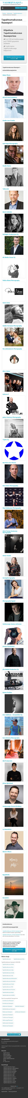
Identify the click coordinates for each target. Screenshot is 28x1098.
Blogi (4, 1060)
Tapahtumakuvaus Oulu (8, 1075)
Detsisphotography (9, 578)
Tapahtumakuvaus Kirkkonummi (10, 978)
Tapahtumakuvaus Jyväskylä (9, 1071)
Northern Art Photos (9, 462)
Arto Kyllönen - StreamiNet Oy (12, 715)
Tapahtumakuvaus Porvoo (9, 1077)
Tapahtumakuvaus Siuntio (8, 972)
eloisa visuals (7, 555)
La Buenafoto (7, 829)
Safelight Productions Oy (11, 234)
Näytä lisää (7, 1061)
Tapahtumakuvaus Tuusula (9, 1081)
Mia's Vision (6, 371)
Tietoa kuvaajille (7, 1057)
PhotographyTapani (9, 601)
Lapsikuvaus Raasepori (8, 1014)
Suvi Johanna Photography (11, 738)
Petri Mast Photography (10, 486)
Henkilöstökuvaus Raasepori (9, 1009)
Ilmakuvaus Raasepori (7, 1011)
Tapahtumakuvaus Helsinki (9, 1069)
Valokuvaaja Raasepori (8, 1020)
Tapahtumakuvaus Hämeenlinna (10, 1068)
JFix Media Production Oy (11, 669)
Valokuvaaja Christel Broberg (12, 806)
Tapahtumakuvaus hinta (19, 959)
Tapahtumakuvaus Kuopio (9, 1072)
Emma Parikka (7, 692)
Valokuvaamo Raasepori (8, 1023)
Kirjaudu (18, 8)
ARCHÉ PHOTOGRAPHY (10, 97)
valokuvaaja (7, 1088)
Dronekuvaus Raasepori (8, 1003)
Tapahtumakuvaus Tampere (9, 1078)
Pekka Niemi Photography (11, 280)
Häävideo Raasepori (19, 1006)
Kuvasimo (6, 898)
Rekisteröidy (23, 8)
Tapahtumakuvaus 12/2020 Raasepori (11, 934)
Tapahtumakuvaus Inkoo (8, 967)
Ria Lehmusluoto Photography (12, 349)
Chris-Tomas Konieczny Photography (10, 531)
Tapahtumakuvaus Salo (8, 975)
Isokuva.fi (6, 394)
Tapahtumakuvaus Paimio (8, 984)
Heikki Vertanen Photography (12, 326)
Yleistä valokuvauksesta (8, 1058)
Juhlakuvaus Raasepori (20, 1011)
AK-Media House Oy (9, 257)
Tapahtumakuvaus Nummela (9, 981)
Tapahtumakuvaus (17, 13)
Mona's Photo (7, 851)
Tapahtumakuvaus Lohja (8, 970)
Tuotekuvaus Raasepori (8, 1017)
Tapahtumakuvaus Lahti (9, 1074)
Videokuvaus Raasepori (8, 1025)
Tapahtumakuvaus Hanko (8, 964)
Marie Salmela (7, 212)
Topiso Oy (6, 439)
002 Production (7, 761)
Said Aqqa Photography (10, 143)
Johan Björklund (8, 783)
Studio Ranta (7, 166)
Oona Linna (6, 303)
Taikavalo (6, 189)
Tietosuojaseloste (12, 1091)
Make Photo (6, 75)
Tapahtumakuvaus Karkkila (9, 995)
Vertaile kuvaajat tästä (14, 1034)
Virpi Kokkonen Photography (12, 508)
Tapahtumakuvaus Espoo (8, 992)
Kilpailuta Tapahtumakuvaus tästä (14, 950)
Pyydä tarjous (6, 1052)
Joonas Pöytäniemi (8, 646)
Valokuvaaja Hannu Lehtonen (12, 624)
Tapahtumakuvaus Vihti (8, 986)
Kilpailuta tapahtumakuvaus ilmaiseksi (14, 57)
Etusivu (4, 13)
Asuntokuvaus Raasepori (8, 1000)
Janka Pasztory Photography (12, 417)
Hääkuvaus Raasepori (7, 1006)
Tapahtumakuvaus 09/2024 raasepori (11, 931)
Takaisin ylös (14, 1086)
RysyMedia (6, 875)
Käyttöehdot (4, 1091)
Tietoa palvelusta (7, 1055)
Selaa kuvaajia (6, 1054)
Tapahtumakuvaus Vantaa (9, 1082)
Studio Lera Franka (9, 120)
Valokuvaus (9, 13)
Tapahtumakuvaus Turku (9, 1079)
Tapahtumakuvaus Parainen (9, 989)
